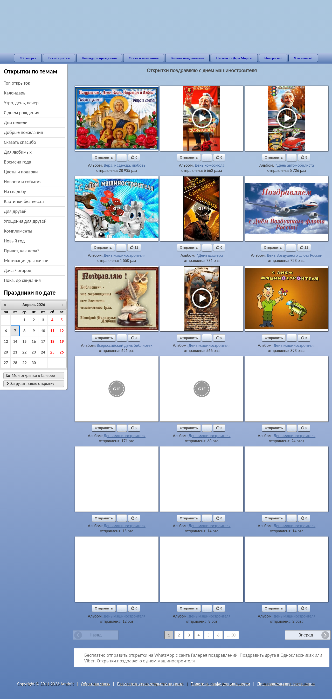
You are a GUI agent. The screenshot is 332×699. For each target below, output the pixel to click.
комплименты (18, 231)
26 (61, 352)
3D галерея (27, 58)
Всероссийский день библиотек (125, 345)
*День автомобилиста (294, 165)
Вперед (306, 635)
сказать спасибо (20, 142)
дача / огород (17, 270)
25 (52, 352)
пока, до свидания (22, 280)
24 (43, 352)
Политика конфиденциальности (220, 684)
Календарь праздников (99, 58)
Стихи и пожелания (144, 58)
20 (6, 352)
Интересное (273, 58)
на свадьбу (15, 191)
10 (43, 330)
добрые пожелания (23, 132)
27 (6, 362)
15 (24, 341)
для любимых (18, 152)
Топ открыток (17, 83)
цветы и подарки (21, 172)
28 (15, 362)
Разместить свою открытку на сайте (150, 684)
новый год (14, 241)
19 (61, 341)
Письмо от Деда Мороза (234, 58)
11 (52, 330)
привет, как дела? (21, 251)
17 (43, 341)
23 (34, 352)
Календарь (14, 93)
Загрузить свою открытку (30, 383)
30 (34, 362)
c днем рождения (21, 113)
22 (24, 352)
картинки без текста (24, 201)
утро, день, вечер (21, 103)
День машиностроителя (124, 255)
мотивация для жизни (26, 260)
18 (52, 341)
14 (15, 341)
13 (6, 341)
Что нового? (303, 58)
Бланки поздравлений (187, 58)
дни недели (15, 122)
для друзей (15, 211)
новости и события (23, 182)
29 (24, 362)
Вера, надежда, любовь (124, 165)
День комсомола (209, 165)
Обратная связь (95, 684)
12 (61, 330)
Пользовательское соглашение (286, 684)
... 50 (231, 635)
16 (34, 341)
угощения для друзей (25, 221)
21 (15, 352)
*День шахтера (209, 255)
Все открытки (59, 58)
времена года (17, 162)
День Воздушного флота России (294, 255)
